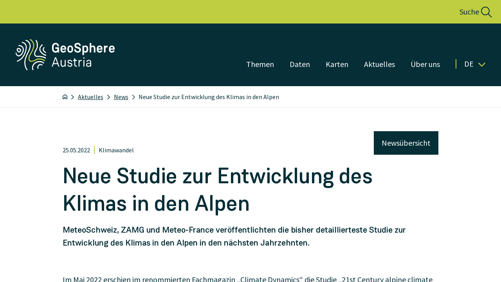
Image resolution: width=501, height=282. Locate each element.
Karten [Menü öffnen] (337, 64)
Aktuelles (90, 96)
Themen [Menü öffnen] (260, 64)
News (121, 96)
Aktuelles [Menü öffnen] (379, 64)
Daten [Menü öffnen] (300, 64)
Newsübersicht (406, 143)
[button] (467, 12)
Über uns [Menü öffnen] (425, 64)
